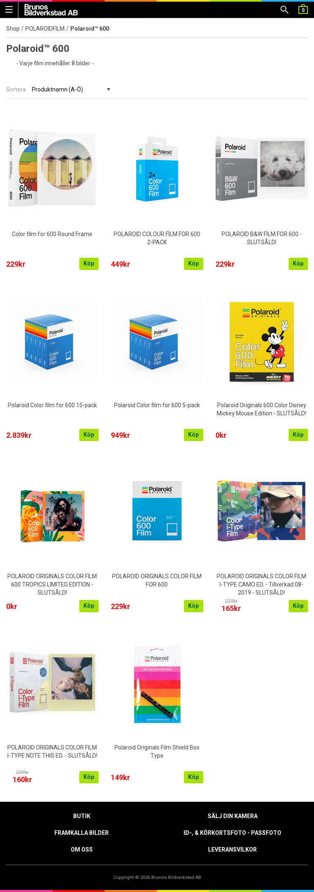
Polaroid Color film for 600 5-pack (157, 405)
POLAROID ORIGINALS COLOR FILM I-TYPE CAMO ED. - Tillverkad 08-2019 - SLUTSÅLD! (261, 584)
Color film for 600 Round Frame (52, 234)
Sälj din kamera (233, 816)
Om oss (82, 849)
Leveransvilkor (232, 849)
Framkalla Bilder (81, 833)
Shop (13, 28)
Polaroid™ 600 (89, 28)
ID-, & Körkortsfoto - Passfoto (232, 833)
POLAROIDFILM (45, 28)
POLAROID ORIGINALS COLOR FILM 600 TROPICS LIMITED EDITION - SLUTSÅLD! (52, 584)
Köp (88, 263)
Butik (81, 816)
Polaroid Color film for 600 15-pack (52, 405)
